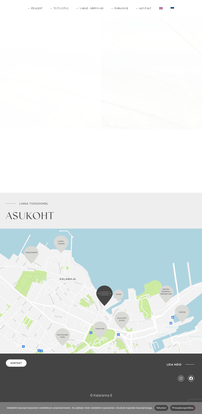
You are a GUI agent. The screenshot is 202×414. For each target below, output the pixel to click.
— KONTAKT (143, 8)
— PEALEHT (35, 8)
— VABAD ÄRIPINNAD (90, 8)
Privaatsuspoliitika (182, 407)
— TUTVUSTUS (59, 8)
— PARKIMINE (119, 8)
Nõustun (161, 407)
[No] (195, 408)
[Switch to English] (161, 8)
